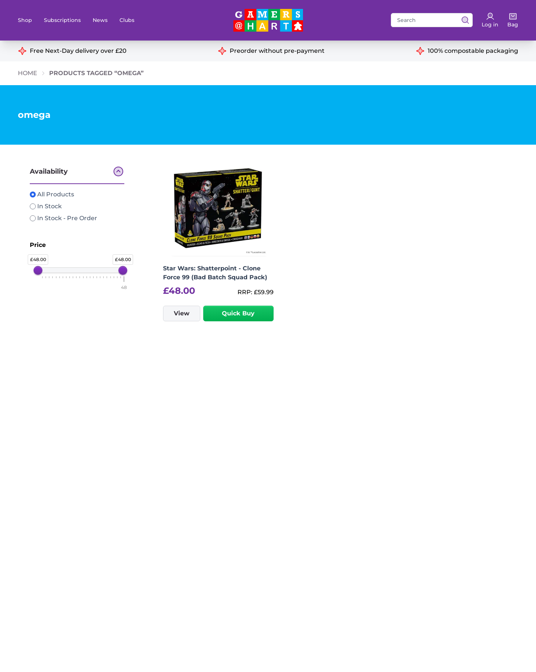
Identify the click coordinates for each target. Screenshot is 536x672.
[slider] (38, 270)
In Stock (46, 206)
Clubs (126, 20)
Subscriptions (62, 20)
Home (27, 73)
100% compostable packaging (473, 50)
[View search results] (463, 20)
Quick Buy (238, 313)
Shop (25, 20)
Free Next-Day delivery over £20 (78, 50)
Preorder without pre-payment (277, 50)
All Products (52, 194)
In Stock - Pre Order (63, 218)
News (100, 20)
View (181, 313)
